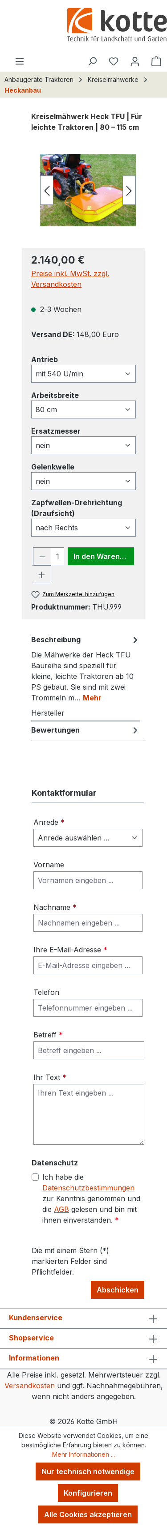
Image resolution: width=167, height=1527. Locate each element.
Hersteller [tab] (48, 712)
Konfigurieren (88, 1493)
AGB (61, 1209)
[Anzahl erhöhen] (42, 574)
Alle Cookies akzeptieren (88, 1514)
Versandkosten (29, 1385)
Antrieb (44, 359)
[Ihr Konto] (135, 61)
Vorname (48, 864)
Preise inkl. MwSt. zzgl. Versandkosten (70, 279)
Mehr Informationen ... (83, 1454)
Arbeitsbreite (55, 395)
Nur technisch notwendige (87, 1471)
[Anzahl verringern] (42, 556)
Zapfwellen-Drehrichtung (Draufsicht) (76, 508)
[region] (83, 190)
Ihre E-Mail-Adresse (70, 949)
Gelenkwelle (52, 466)
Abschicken (117, 1289)
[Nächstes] (129, 190)
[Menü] (19, 61)
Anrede (49, 822)
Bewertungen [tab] (85, 730)
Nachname (55, 907)
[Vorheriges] (46, 190)
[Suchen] (92, 61)
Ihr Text (49, 1077)
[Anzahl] (58, 556)
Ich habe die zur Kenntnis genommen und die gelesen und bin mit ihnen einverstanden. (91, 1198)
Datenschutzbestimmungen (88, 1187)
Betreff (48, 1034)
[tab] (85, 668)
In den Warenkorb (103, 556)
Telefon (46, 992)
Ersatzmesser (56, 430)
